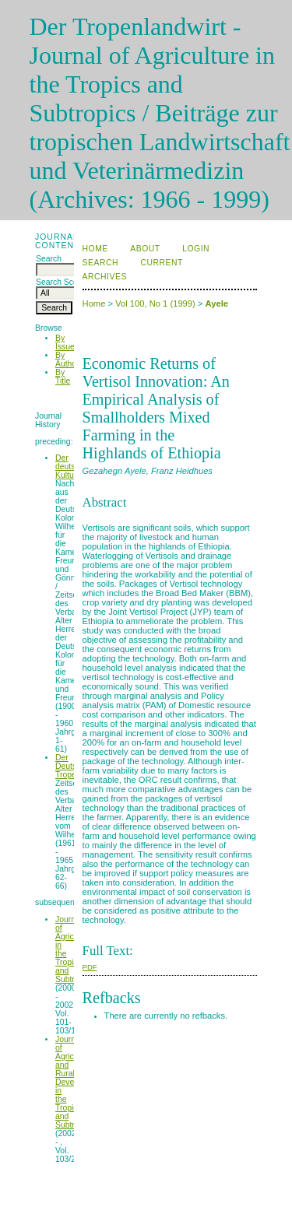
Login (195, 248)
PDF (90, 967)
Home (95, 248)
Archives (105, 276)
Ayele (217, 303)
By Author (67, 359)
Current (161, 262)
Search (100, 262)
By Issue (65, 342)
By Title (62, 376)
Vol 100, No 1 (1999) (155, 303)
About (145, 248)
